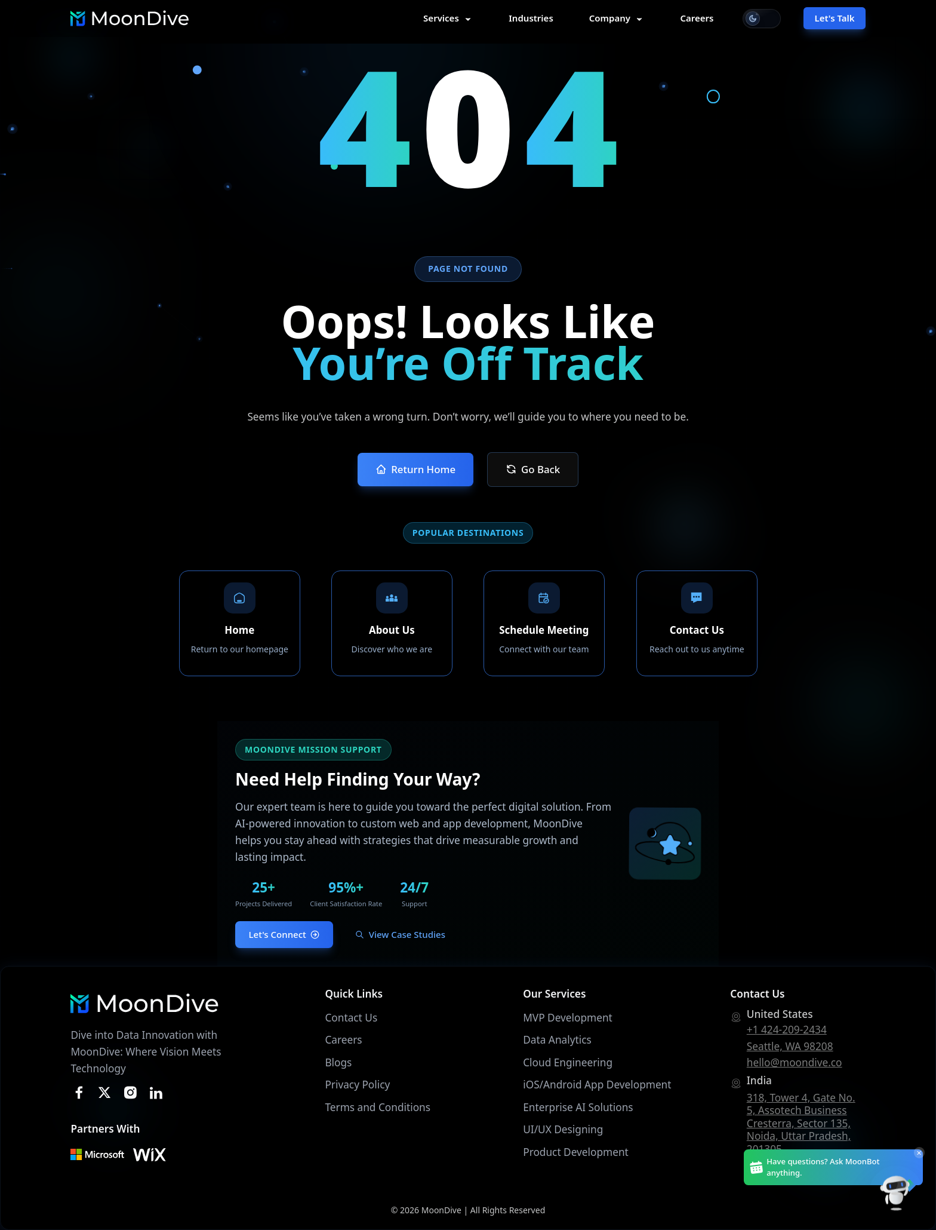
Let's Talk (835, 18)
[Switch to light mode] (762, 18)
